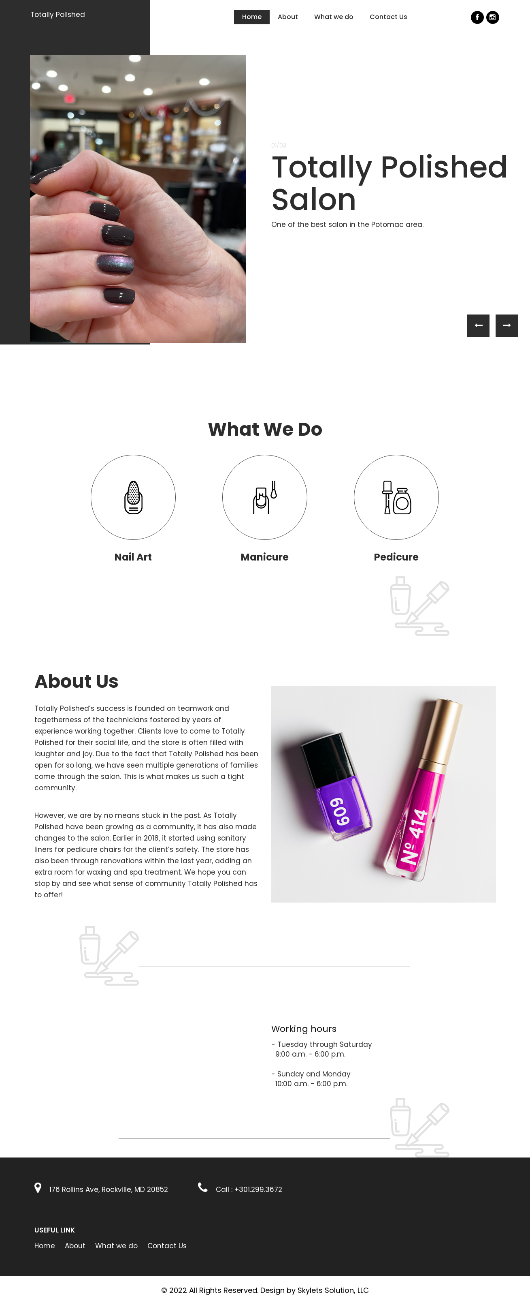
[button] (478, 326)
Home (252, 16)
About (288, 16)
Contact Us (388, 16)
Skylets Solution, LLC (333, 1290)
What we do (333, 16)
